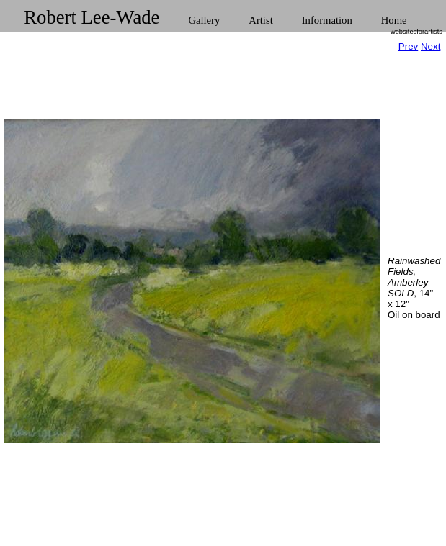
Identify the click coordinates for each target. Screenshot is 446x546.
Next (430, 46)
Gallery (204, 20)
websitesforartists (416, 31)
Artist (260, 20)
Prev (408, 46)
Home (394, 20)
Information (327, 20)
